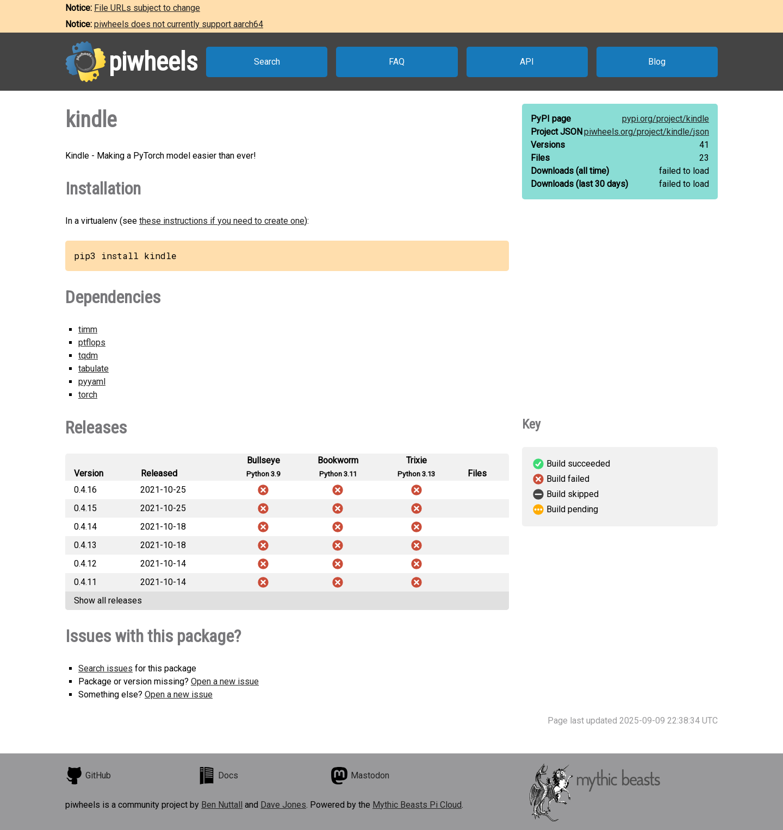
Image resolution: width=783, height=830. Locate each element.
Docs (218, 775)
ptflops (91, 342)
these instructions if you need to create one (221, 221)
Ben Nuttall (222, 805)
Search (267, 61)
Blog (657, 61)
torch (87, 394)
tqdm (88, 355)
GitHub (88, 775)
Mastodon (360, 775)
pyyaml (91, 381)
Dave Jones (283, 805)
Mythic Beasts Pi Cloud (417, 805)
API (527, 61)
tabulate (93, 368)
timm (87, 329)
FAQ (397, 61)
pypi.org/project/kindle (665, 119)
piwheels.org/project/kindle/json (646, 132)
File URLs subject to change (147, 8)
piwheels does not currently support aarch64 (178, 24)
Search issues (105, 668)
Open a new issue (225, 681)
